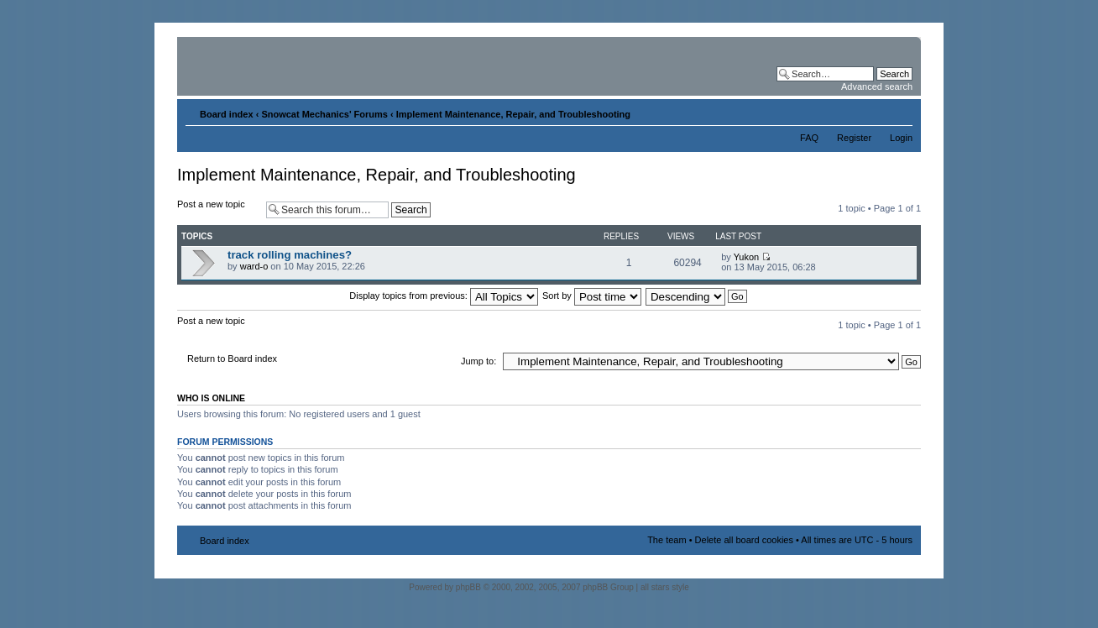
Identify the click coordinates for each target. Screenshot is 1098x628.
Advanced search (876, 86)
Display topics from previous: (443, 295)
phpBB (468, 587)
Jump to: (478, 361)
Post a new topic (217, 209)
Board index (227, 114)
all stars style (664, 587)
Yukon (747, 257)
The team (666, 540)
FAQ (809, 138)
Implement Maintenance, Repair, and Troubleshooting (513, 114)
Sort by (591, 295)
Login (901, 138)
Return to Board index (232, 358)
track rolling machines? (289, 255)
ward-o (254, 266)
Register (854, 138)
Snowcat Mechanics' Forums (324, 114)
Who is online (211, 398)
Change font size (900, 110)
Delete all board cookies (744, 540)
